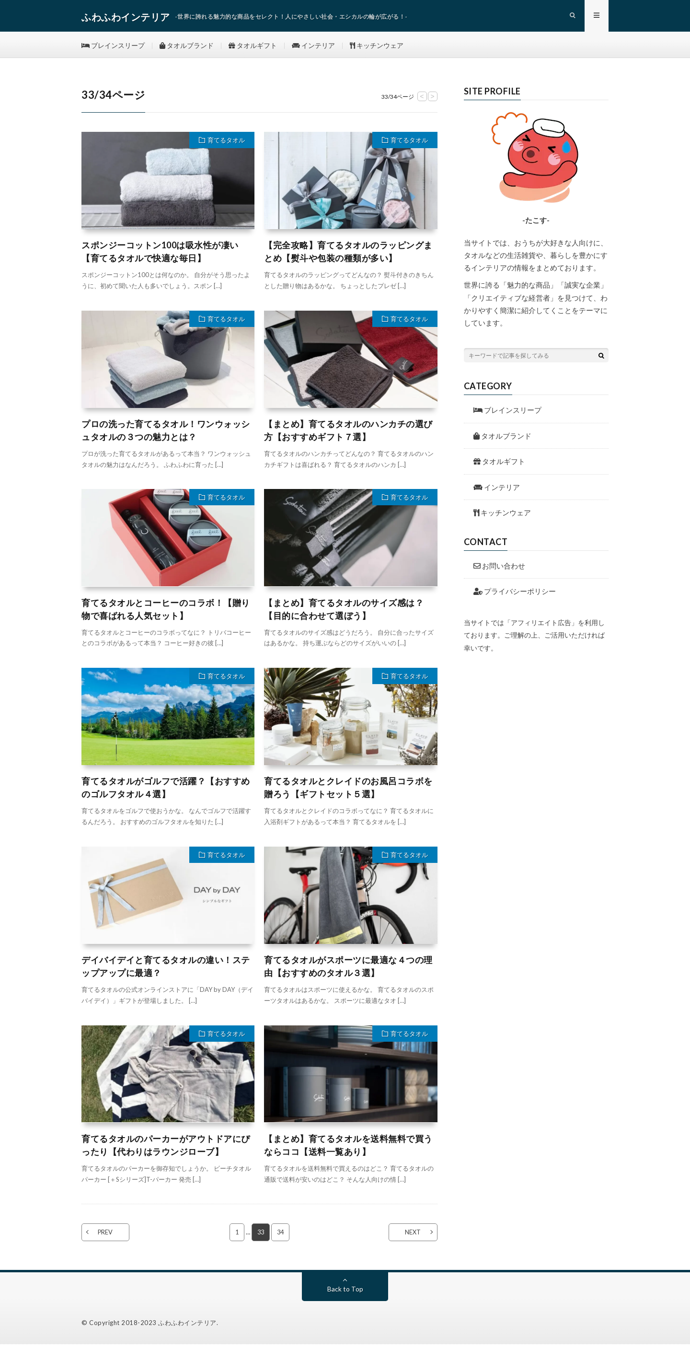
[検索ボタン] (601, 360)
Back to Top (345, 1294)
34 (281, 1237)
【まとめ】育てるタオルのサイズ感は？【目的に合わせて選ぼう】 (344, 614)
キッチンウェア (377, 48)
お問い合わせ (499, 570)
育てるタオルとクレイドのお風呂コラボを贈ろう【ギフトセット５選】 (348, 792)
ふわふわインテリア (187, 1327)
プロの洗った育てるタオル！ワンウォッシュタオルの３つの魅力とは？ (165, 435)
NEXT (410, 1237)
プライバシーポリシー (514, 596)
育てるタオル (226, 145)
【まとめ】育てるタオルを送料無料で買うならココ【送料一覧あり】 (348, 1150)
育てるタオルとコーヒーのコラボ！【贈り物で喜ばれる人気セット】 (165, 614)
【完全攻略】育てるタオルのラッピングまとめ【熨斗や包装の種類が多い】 (348, 256)
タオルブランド (187, 48)
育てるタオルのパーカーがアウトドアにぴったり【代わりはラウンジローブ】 (165, 1150)
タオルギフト (253, 48)
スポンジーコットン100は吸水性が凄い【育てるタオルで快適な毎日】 (160, 256)
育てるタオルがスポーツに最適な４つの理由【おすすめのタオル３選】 (348, 971)
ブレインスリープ (113, 48)
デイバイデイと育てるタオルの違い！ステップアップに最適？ (165, 971)
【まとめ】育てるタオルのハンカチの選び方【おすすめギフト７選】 (348, 435)
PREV (108, 1237)
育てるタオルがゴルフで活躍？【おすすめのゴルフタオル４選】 (165, 792)
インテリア (314, 48)
